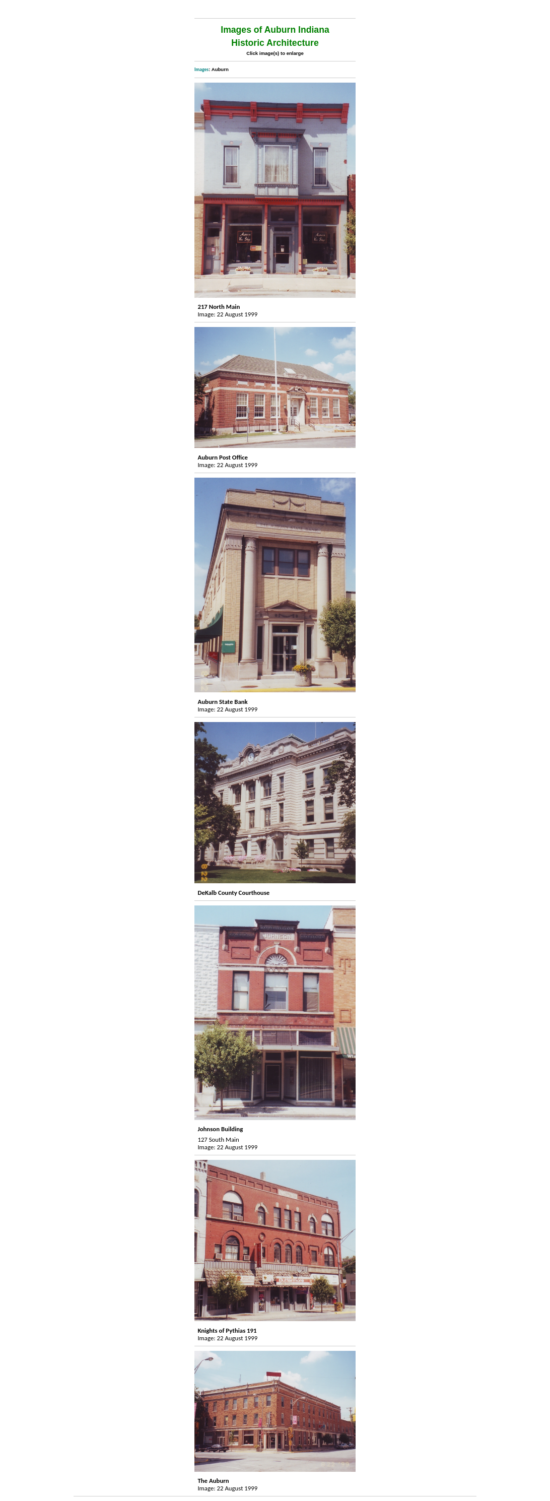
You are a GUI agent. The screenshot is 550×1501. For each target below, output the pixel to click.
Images (201, 70)
